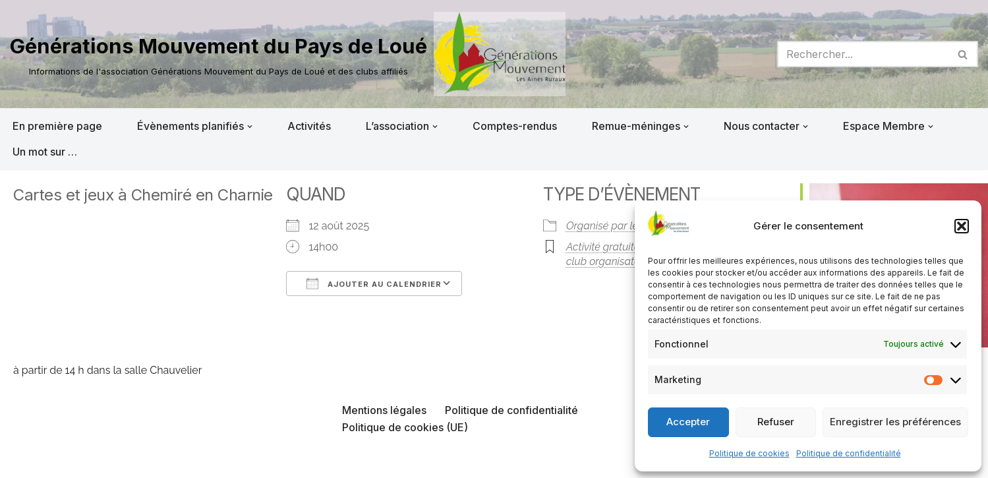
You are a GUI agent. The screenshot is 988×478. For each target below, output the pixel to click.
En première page (57, 126)
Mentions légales (384, 410)
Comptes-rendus (515, 126)
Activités (309, 126)
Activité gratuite (602, 247)
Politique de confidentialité (848, 453)
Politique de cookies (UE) (405, 427)
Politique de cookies (749, 453)
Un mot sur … (45, 151)
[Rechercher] (862, 54)
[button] (961, 226)
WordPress (143, 460)
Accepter (688, 421)
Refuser (775, 421)
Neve (23, 460)
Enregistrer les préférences (895, 421)
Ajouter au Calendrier (374, 283)
